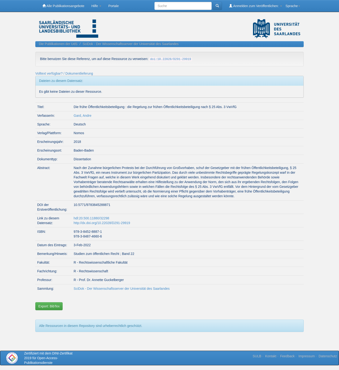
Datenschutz (328, 356)
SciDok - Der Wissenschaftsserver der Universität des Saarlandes (131, 44)
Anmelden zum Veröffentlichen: (255, 6)
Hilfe (96, 6)
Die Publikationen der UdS (58, 44)
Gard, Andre (83, 115)
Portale (113, 6)
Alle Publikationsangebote (63, 6)
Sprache (293, 6)
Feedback (287, 356)
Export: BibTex (49, 306)
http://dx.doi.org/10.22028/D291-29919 (102, 223)
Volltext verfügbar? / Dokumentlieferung (64, 73)
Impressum (307, 356)
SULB (257, 356)
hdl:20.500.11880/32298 (91, 218)
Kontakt (270, 356)
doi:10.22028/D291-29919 (170, 59)
